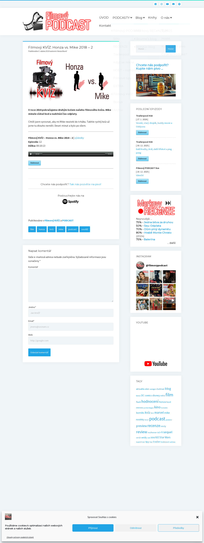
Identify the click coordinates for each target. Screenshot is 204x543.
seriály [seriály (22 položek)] (144, 437)
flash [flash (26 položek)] (138, 401)
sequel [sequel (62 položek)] (167, 432)
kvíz (52, 229)
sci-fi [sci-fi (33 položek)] (160, 432)
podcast (72, 229)
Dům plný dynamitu (157, 229)
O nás (165, 18)
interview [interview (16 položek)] (139, 408)
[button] (197, 517)
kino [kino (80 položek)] (157, 407)
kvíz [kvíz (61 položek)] (147, 412)
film (32, 229)
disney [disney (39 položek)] (156, 395)
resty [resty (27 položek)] (163, 426)
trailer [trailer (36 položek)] (156, 441)
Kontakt (105, 25)
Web (30, 334)
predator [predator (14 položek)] (169, 420)
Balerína (149, 239)
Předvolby (178, 528)
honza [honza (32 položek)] (162, 401)
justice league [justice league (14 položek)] (149, 408)
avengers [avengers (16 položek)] (153, 389)
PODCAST (68, 220)
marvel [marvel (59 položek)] (159, 412)
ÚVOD (104, 17)
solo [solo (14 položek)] (148, 438)
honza (42, 229)
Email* (31, 320)
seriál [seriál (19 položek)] (138, 437)
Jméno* (32, 307)
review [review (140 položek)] (141, 431)
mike (61, 229)
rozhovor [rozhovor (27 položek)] (152, 432)
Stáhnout (34, 163)
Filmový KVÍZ (52, 220)
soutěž (84, 229)
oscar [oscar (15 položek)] (147, 420)
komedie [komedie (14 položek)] (164, 408)
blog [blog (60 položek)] (168, 389)
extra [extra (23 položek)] (162, 395)
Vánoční (139, 175)
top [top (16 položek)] (151, 442)
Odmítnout (135, 528)
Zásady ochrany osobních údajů (20, 537)
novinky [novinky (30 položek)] (140, 419)
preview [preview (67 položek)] (141, 426)
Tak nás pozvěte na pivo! (85, 184)
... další (171, 242)
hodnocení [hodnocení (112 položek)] (149, 401)
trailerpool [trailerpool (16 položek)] (165, 442)
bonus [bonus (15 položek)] (138, 396)
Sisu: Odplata (152, 225)
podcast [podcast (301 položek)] (157, 419)
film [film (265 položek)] (169, 395)
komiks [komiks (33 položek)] (140, 412)
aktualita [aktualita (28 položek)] (140, 388)
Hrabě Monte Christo (157, 232)
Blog (139, 18)
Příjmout (93, 528)
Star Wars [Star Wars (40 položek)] (164, 437)
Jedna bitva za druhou (158, 222)
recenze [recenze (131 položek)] (153, 425)
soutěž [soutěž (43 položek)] (155, 437)
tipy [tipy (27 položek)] (147, 441)
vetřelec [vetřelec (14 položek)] (172, 442)
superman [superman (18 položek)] (140, 442)
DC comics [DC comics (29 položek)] (146, 395)
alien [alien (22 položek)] (147, 389)
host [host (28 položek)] (168, 401)
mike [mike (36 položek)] (167, 412)
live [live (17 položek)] (152, 413)
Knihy (152, 17)
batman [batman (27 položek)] (160, 388)
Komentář (33, 266)
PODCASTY (121, 18)
